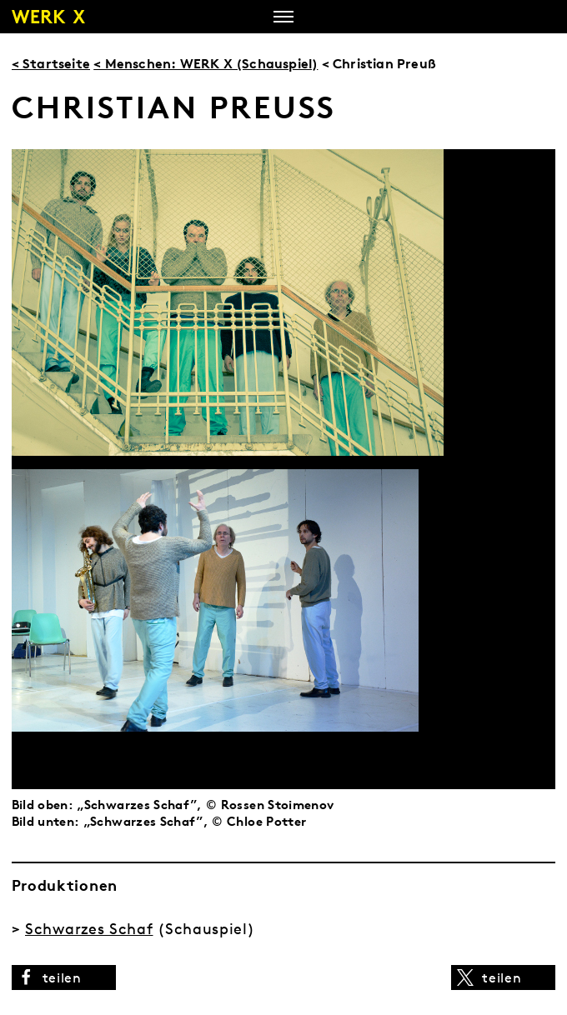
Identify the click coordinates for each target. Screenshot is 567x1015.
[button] (64, 977)
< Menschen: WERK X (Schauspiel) (205, 63)
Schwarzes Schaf (89, 928)
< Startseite (51, 63)
